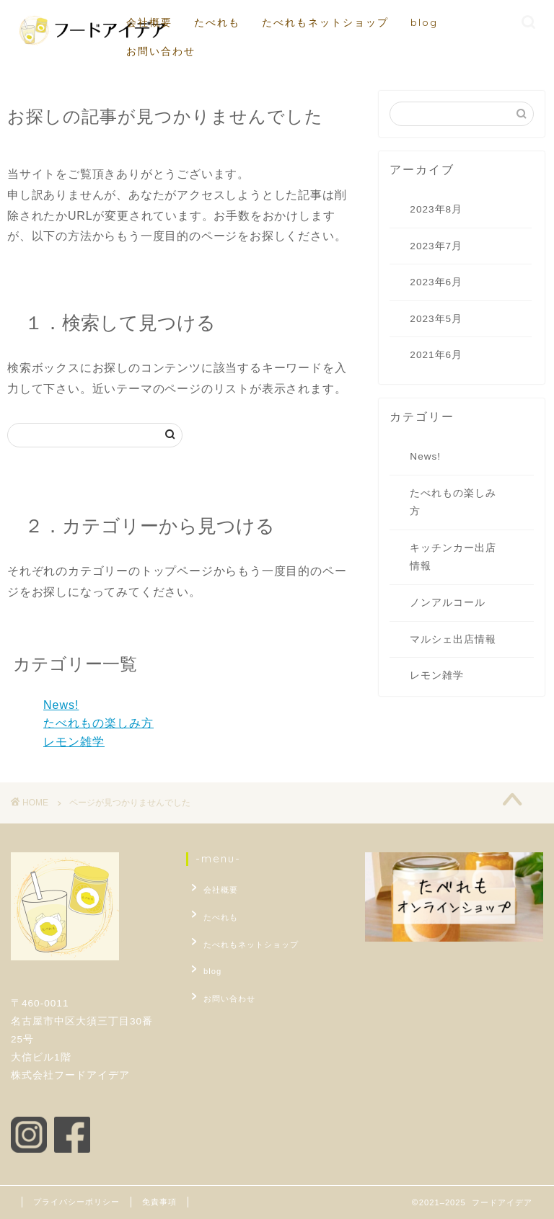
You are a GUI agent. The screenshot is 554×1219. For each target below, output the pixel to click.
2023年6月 (436, 282)
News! (61, 705)
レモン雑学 (74, 742)
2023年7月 (436, 246)
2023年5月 (436, 318)
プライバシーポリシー (76, 1201)
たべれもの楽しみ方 (98, 723)
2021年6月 (436, 354)
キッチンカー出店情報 (453, 557)
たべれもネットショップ (325, 22)
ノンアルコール (447, 602)
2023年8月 (436, 209)
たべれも (217, 22)
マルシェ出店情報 (453, 639)
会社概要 (149, 22)
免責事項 (159, 1201)
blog (424, 22)
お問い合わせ (160, 51)
